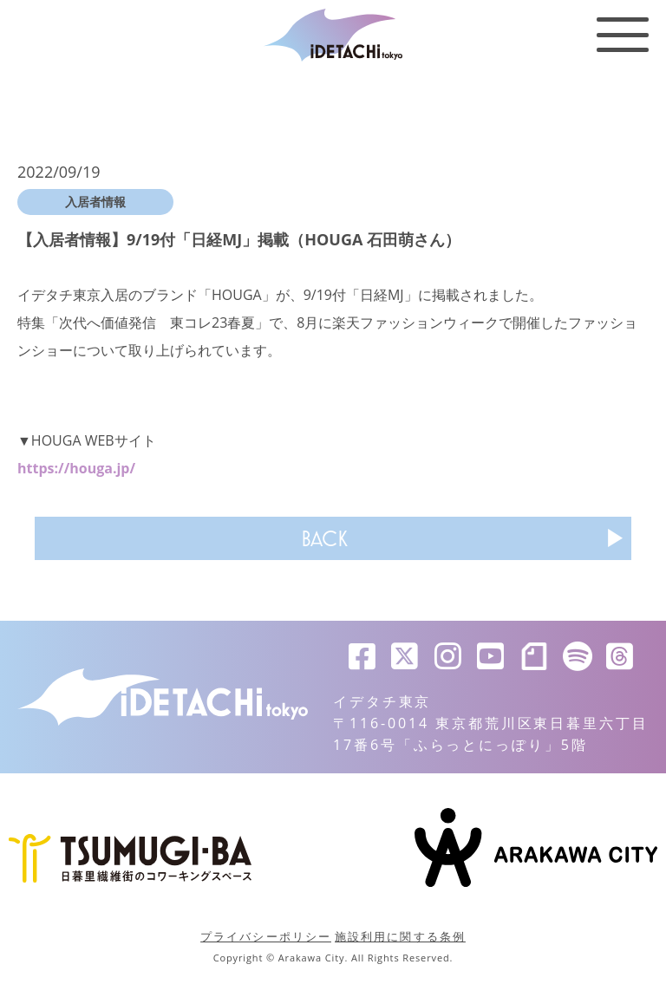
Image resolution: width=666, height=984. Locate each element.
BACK (324, 538)
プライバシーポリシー (265, 936)
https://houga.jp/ (76, 468)
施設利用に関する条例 (400, 936)
